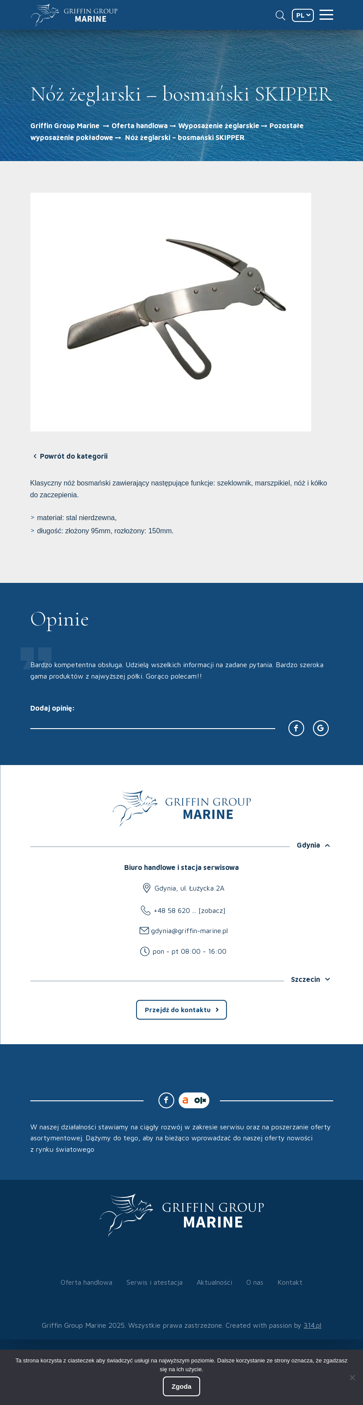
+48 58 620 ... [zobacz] (190, 910)
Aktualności (214, 1282)
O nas (254, 1282)
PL (300, 15)
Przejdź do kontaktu (178, 1009)
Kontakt (289, 1282)
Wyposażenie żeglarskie (218, 125)
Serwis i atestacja (154, 1282)
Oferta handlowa (139, 125)
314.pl (312, 1325)
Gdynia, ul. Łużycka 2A (189, 888)
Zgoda (181, 1386)
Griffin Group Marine (65, 125)
